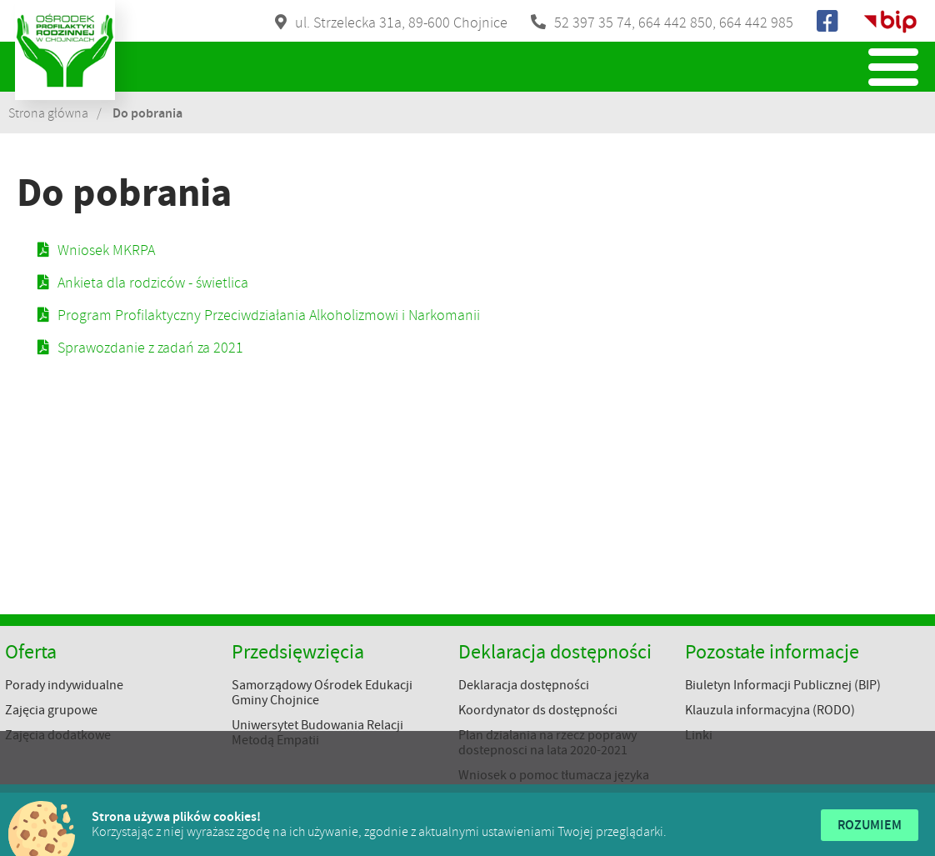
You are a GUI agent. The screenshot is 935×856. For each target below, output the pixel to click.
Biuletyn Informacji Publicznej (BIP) (783, 685)
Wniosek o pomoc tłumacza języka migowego (553, 783)
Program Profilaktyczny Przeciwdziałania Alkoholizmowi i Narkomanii (269, 315)
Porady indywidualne (64, 685)
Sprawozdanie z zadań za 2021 (150, 347)
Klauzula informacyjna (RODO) (770, 710)
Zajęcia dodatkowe (58, 735)
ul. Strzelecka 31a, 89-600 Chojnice (401, 22)
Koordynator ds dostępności (538, 710)
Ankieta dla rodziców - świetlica (153, 282)
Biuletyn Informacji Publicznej (890, 21)
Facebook (828, 21)
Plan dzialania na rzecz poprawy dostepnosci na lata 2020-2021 (547, 743)
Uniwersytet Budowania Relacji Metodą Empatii (317, 733)
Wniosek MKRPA (106, 250)
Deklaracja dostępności (523, 685)
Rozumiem (870, 824)
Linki (698, 735)
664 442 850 (675, 22)
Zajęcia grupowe (51, 710)
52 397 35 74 (593, 22)
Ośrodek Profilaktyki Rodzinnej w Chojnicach (65, 50)
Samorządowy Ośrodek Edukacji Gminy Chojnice (322, 693)
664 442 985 (756, 22)
